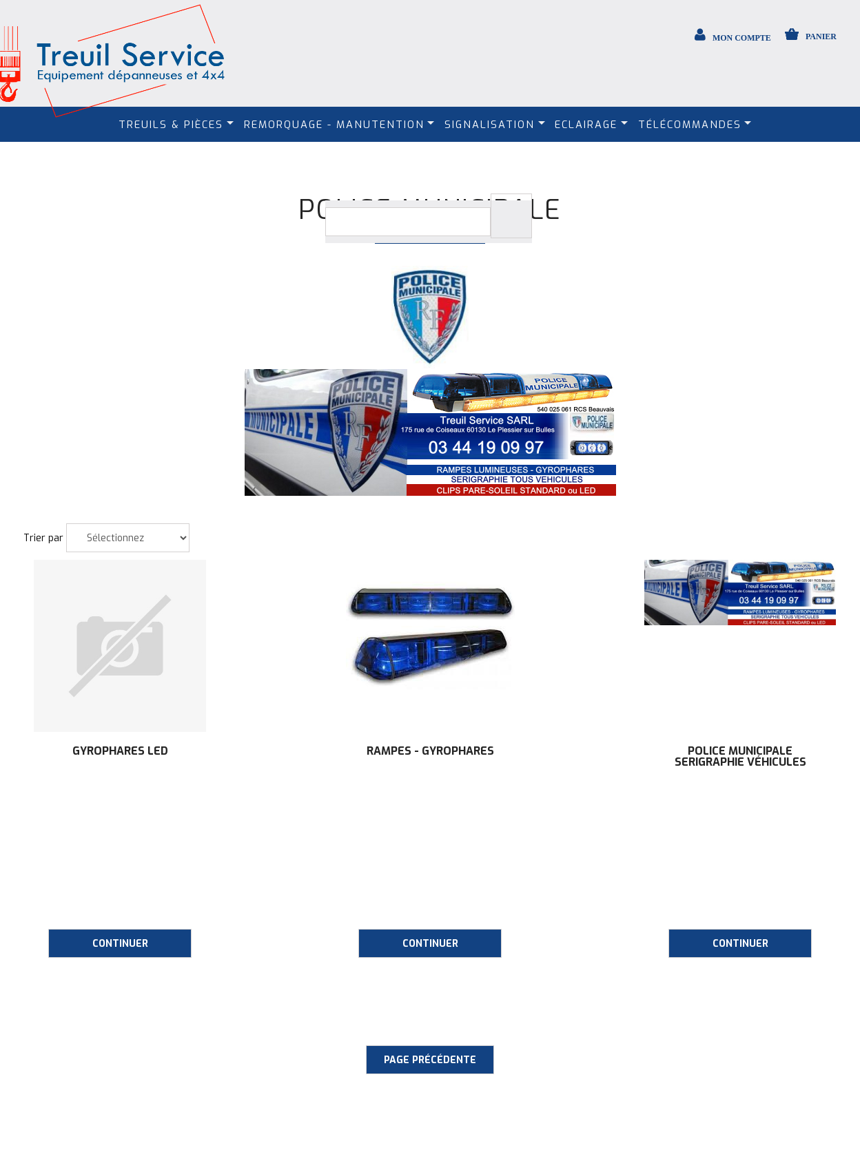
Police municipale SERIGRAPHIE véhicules (740, 757)
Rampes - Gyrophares (430, 751)
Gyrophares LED (120, 751)
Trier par (43, 538)
